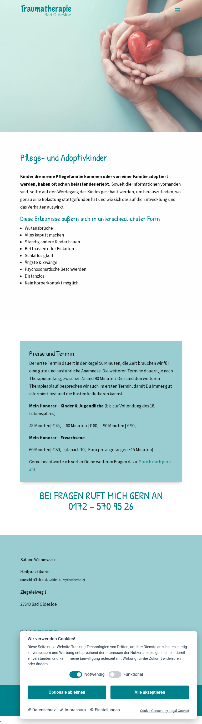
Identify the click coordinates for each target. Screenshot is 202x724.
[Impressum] (73, 710)
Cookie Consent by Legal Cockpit (164, 711)
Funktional (133, 674)
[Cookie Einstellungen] (105, 710)
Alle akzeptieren (149, 692)
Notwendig (94, 674)
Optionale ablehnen (67, 692)
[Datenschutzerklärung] (42, 710)
